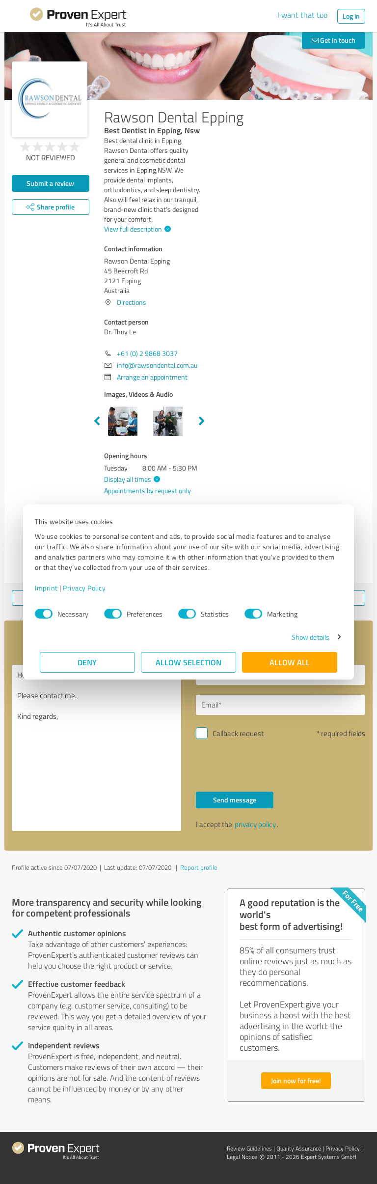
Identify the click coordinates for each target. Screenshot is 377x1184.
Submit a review (50, 183)
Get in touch (333, 40)
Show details (305, 637)
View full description (136, 229)
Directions (131, 302)
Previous (97, 421)
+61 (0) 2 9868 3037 (147, 353)
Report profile (198, 867)
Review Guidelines (249, 1148)
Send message (234, 799)
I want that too (302, 14)
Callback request (238, 733)
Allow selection (188, 662)
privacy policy (255, 824)
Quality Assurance (298, 1148)
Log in (351, 16)
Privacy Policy (89, 587)
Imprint (51, 587)
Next (202, 421)
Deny (87, 662)
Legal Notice (242, 1157)
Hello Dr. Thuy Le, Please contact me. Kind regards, (96, 748)
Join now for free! (296, 1080)
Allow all (289, 662)
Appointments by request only (147, 490)
